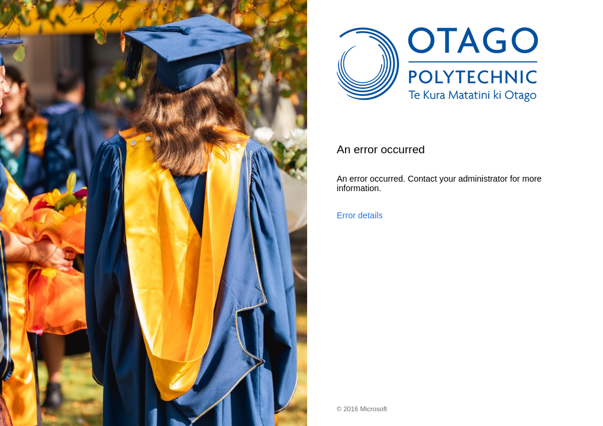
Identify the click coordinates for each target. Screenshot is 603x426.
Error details (360, 215)
